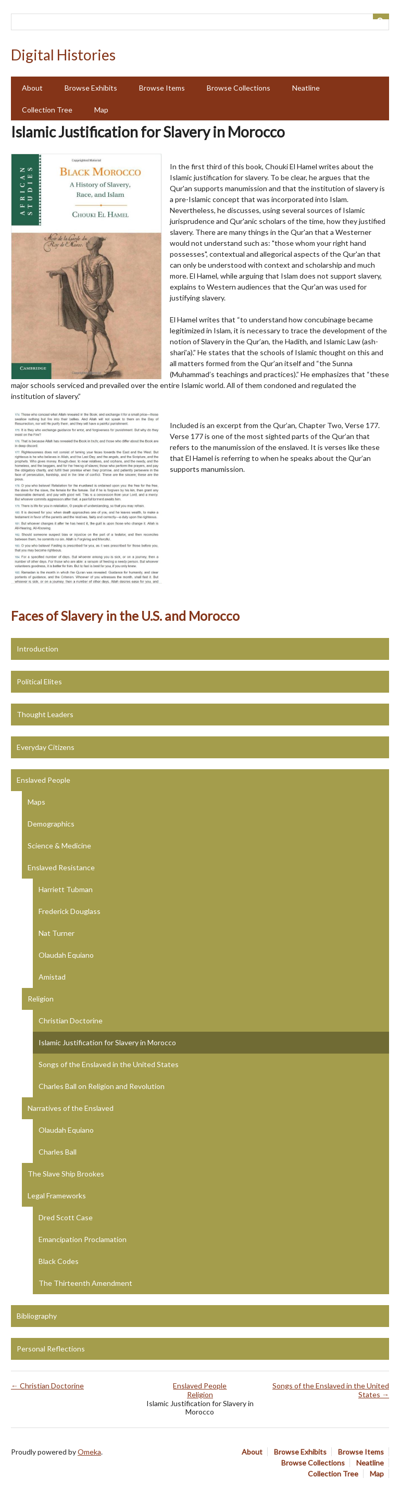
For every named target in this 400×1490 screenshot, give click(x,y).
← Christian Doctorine (47, 1385)
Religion (41, 998)
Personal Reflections (51, 1348)
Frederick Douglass (70, 911)
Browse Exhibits (91, 87)
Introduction (37, 648)
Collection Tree (47, 109)
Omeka (89, 1451)
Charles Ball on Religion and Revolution (102, 1086)
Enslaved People (43, 779)
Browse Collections (238, 87)
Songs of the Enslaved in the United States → (330, 1390)
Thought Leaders (45, 714)
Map (101, 109)
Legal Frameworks (57, 1195)
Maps (36, 801)
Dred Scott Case (66, 1217)
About (32, 87)
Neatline (306, 87)
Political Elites (39, 681)
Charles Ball (58, 1151)
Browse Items (162, 87)
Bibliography (37, 1315)
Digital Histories (63, 55)
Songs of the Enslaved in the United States (109, 1064)
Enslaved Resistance (61, 867)
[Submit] (381, 16)
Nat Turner (56, 933)
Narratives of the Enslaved (71, 1108)
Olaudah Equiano (66, 954)
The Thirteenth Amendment (85, 1283)
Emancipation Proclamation (83, 1239)
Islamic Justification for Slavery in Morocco (107, 1042)
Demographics (51, 823)
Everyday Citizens (45, 747)
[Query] (200, 22)
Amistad (52, 976)
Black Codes (59, 1261)
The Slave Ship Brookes (66, 1173)
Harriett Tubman (66, 889)
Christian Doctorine (71, 1020)
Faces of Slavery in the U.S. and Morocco (125, 615)
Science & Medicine (59, 845)
